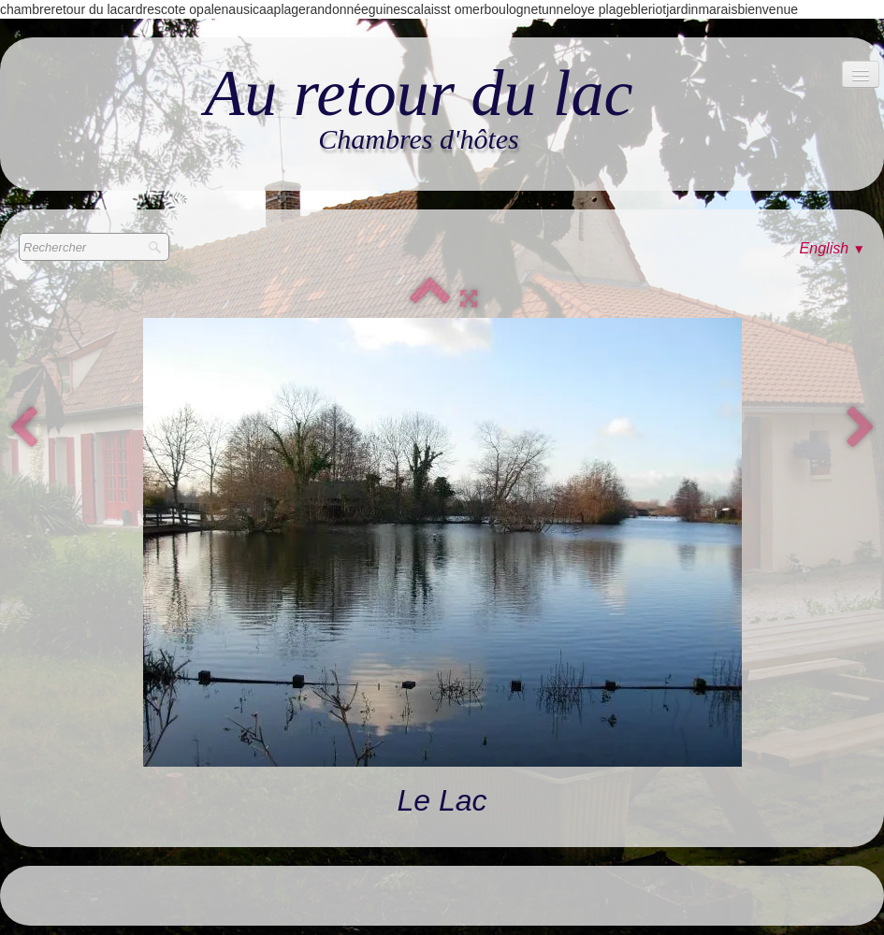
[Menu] (860, 74)
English (832, 248)
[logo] (418, 108)
